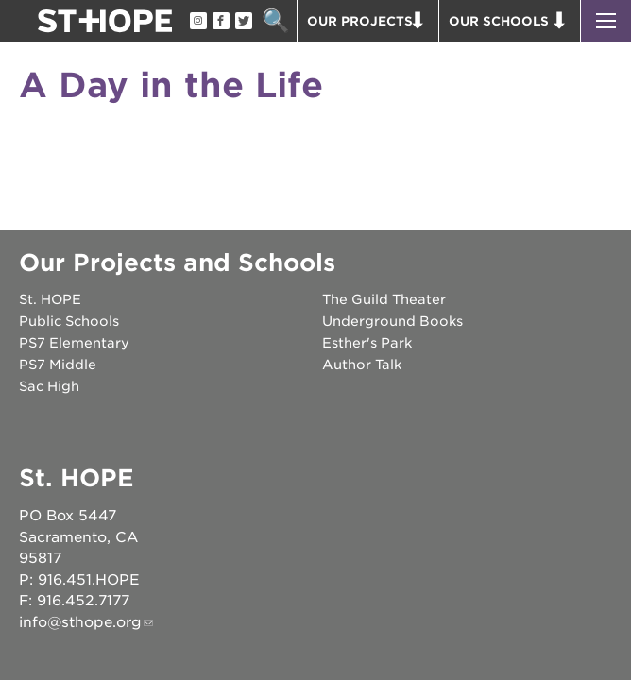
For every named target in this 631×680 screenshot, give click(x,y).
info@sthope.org (80, 622)
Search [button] (275, 21)
